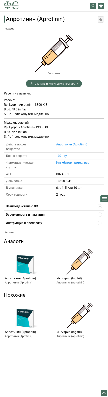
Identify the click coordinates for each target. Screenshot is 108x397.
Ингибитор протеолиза (72, 162)
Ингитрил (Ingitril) (69, 278)
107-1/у (61, 156)
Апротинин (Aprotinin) (71, 144)
